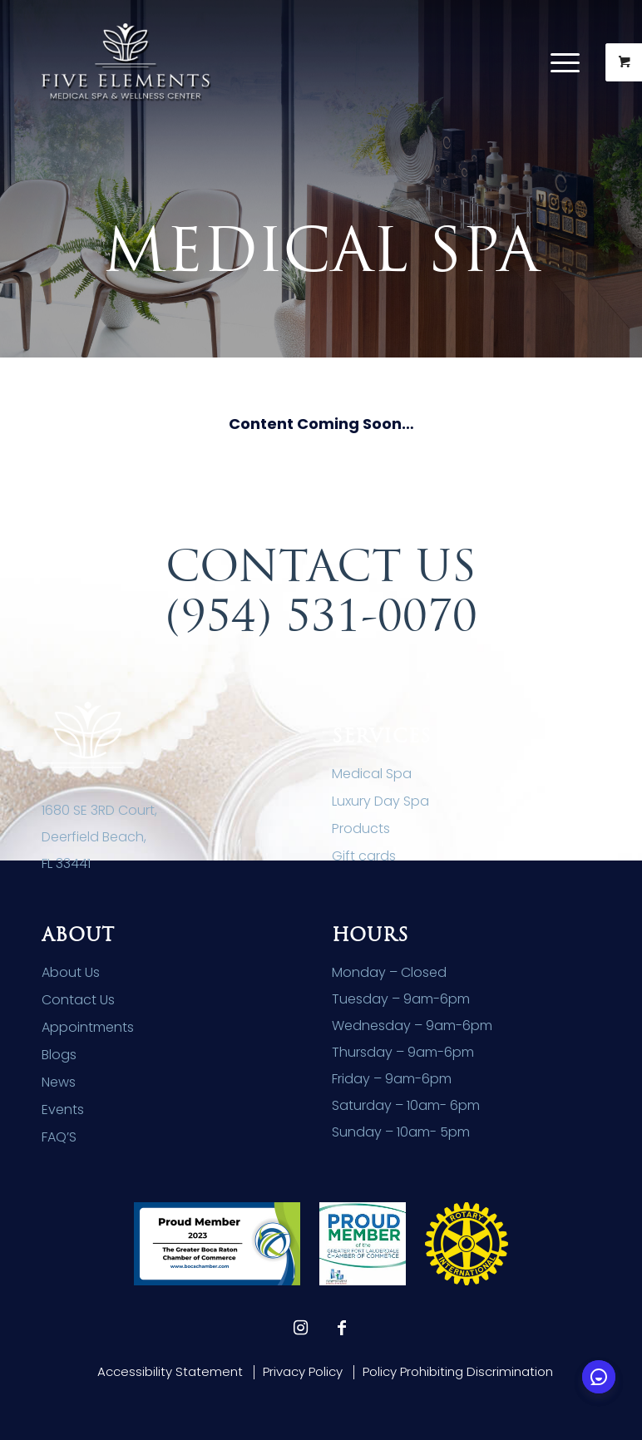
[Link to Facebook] (341, 1327)
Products (361, 828)
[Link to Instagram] (300, 1327)
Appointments (88, 1027)
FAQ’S (59, 1137)
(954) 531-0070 (321, 615)
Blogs (59, 1054)
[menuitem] (567, 62)
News (59, 1082)
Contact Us (78, 999)
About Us (71, 972)
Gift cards (364, 855)
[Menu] (557, 62)
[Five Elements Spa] (126, 62)
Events (63, 1109)
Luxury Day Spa (380, 801)
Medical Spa (372, 773)
